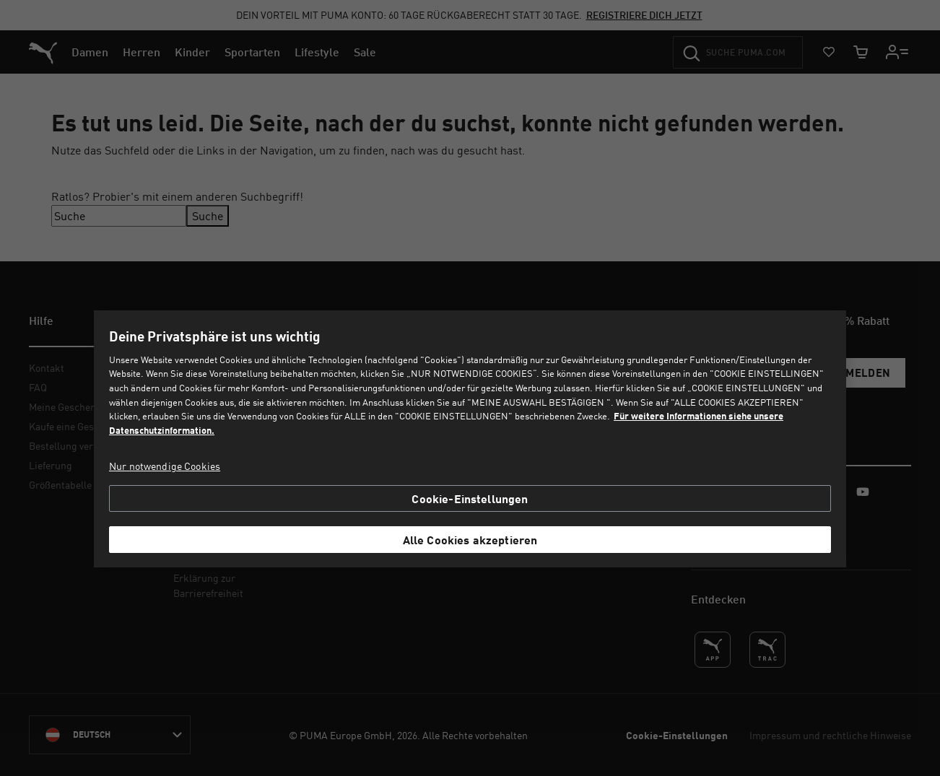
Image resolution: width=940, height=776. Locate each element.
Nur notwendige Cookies (164, 466)
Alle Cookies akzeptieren (470, 539)
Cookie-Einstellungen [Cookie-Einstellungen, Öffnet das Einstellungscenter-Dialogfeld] (470, 498)
